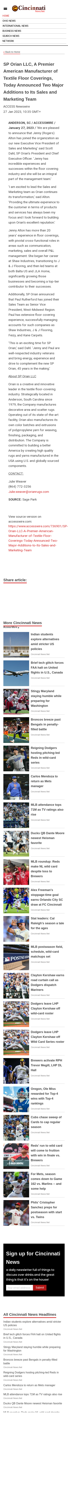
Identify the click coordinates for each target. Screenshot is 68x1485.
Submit (40, 1287)
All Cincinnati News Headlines (29, 1314)
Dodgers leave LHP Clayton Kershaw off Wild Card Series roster (47, 1036)
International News (15, 25)
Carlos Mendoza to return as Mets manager (44, 781)
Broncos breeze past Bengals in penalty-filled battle (46, 724)
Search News (11, 35)
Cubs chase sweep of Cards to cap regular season (46, 1122)
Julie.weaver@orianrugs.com (28, 492)
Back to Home (11, 52)
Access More (10, 627)
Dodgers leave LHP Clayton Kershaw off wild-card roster (45, 1008)
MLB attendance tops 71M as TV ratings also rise (47, 809)
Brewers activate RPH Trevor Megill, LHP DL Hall (46, 1065)
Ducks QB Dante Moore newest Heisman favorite (47, 838)
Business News (12, 30)
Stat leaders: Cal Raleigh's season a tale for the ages (47, 923)
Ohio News (9, 20)
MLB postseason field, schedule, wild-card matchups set (47, 951)
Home (6, 15)
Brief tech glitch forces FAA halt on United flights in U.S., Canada (47, 667)
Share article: (15, 580)
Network (8, 41)
